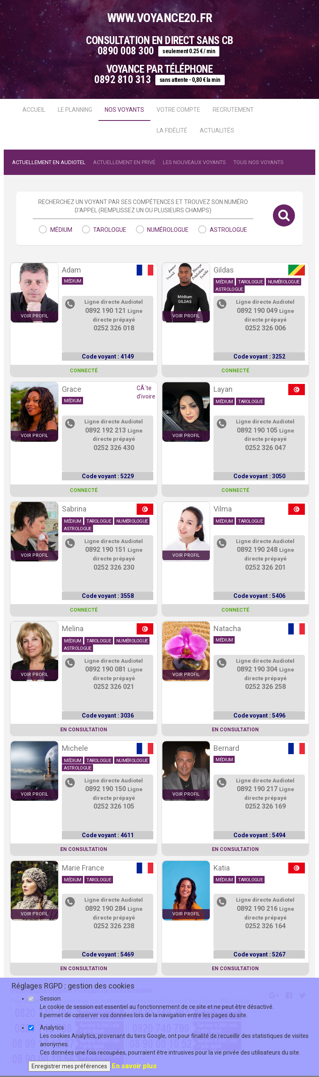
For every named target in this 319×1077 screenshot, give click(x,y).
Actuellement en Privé (124, 162)
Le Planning (75, 109)
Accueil (33, 109)
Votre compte (178, 109)
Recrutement (233, 109)
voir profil (34, 316)
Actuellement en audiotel (49, 162)
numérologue (168, 229)
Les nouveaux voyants (194, 162)
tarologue (109, 229)
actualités (217, 130)
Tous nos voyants (258, 162)
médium (61, 229)
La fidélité (172, 130)
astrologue (228, 229)
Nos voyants (124, 109)
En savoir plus (134, 1066)
